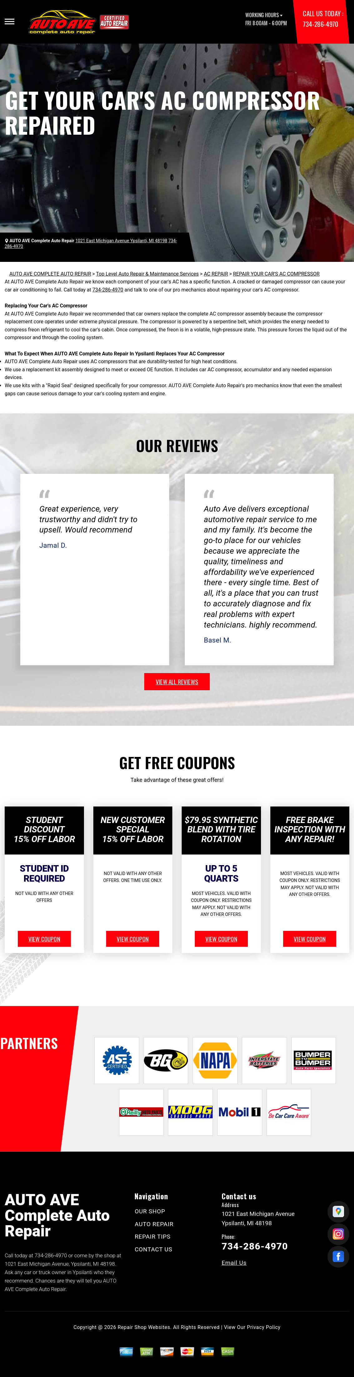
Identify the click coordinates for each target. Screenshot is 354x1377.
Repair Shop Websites (144, 1327)
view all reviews (177, 681)
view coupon (44, 938)
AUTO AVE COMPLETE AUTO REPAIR (50, 274)
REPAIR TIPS (152, 1236)
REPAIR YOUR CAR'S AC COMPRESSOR (276, 274)
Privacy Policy (263, 1327)
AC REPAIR (216, 274)
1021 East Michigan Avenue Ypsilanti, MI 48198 (121, 240)
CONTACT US (153, 1249)
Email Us (234, 1263)
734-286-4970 (320, 24)
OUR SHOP (150, 1211)
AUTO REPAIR (154, 1224)
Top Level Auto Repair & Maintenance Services (147, 274)
